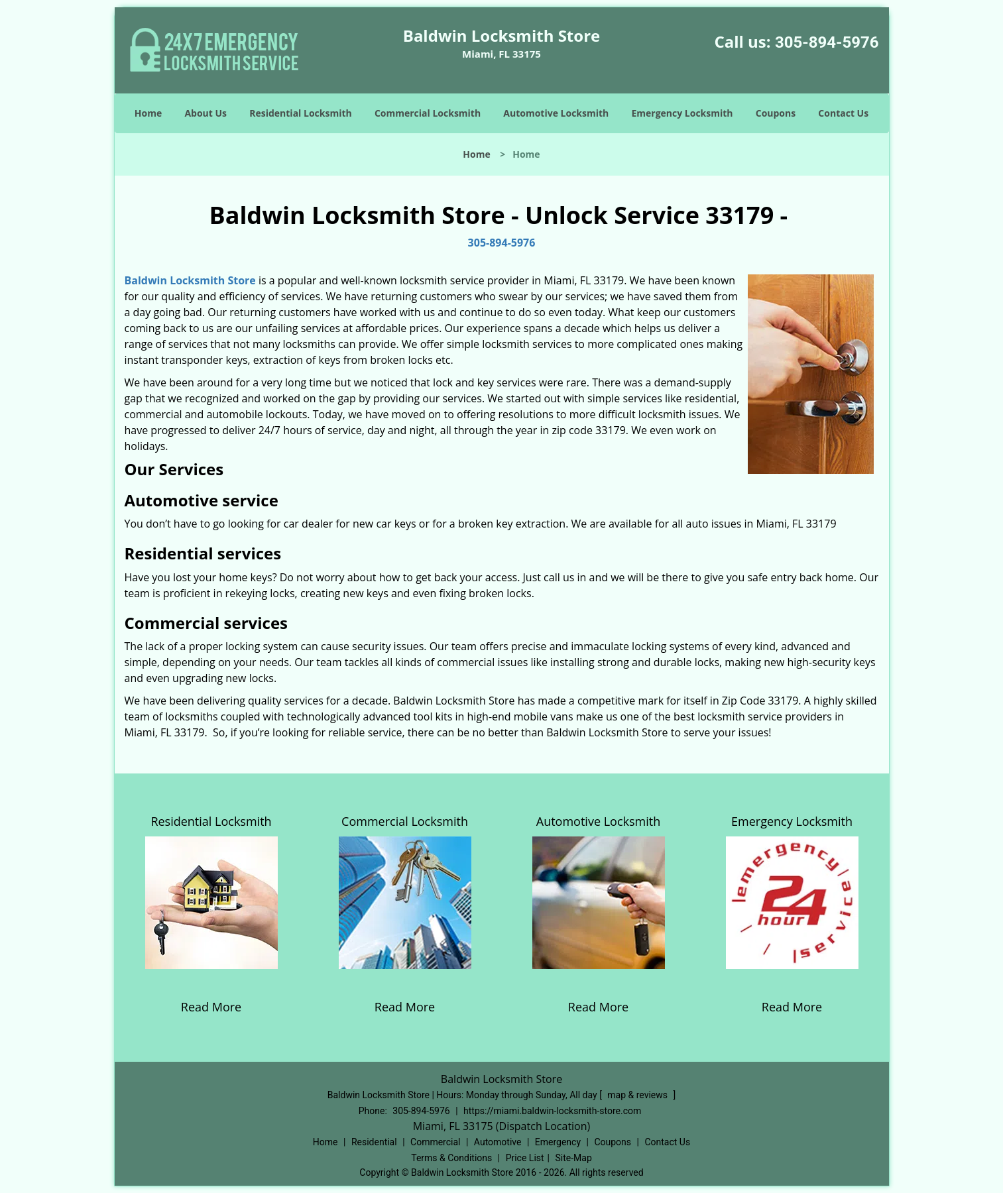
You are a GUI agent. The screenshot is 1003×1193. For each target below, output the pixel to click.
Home (148, 113)
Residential (374, 1142)
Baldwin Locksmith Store (190, 280)
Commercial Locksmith (428, 113)
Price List (525, 1158)
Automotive (498, 1142)
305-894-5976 (827, 42)
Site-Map (574, 1158)
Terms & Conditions (451, 1158)
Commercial (435, 1142)
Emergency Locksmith (682, 113)
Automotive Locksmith (556, 113)
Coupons (776, 113)
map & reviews (638, 1095)
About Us (205, 113)
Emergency (558, 1142)
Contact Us (843, 113)
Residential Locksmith (300, 113)
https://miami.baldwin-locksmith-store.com (552, 1111)
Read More (211, 1007)
